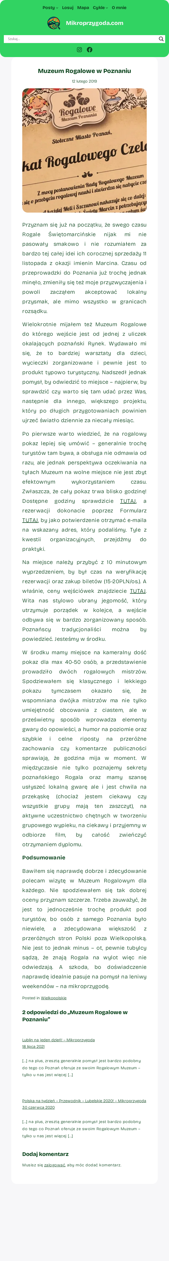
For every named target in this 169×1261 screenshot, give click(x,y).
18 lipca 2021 (33, 1046)
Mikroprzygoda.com (94, 23)
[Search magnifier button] (161, 39)
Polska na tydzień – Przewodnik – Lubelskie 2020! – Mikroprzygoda (84, 1100)
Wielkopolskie (54, 997)
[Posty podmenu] (57, 7)
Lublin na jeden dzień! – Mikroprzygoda (58, 1039)
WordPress (98, 1250)
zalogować (54, 1165)
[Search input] (82, 39)
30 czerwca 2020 (38, 1107)
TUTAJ (128, 501)
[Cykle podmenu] (107, 7)
